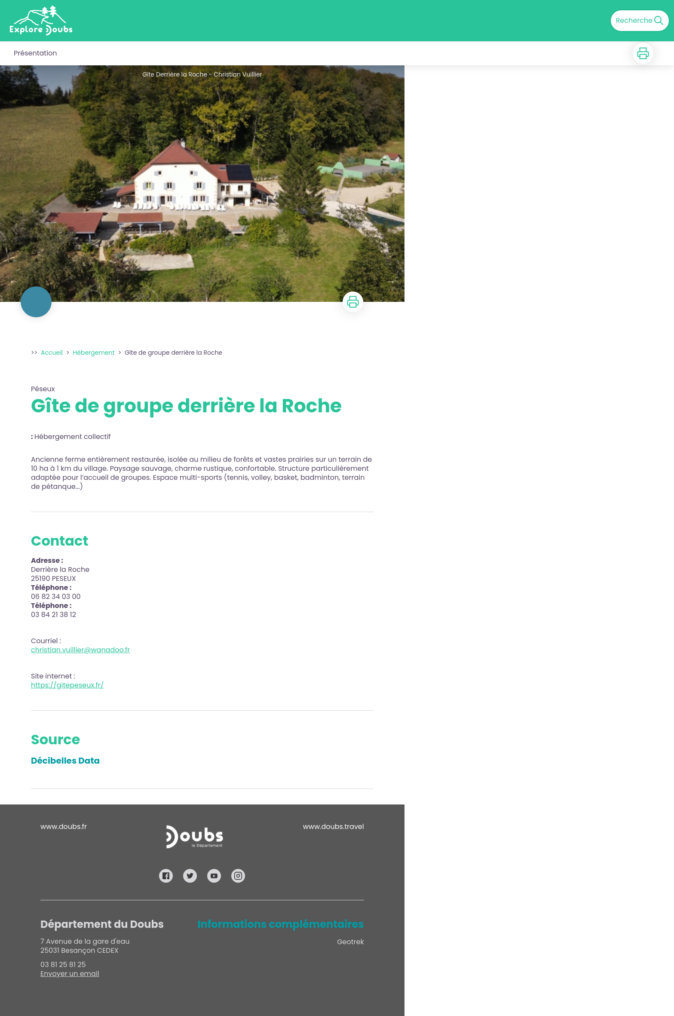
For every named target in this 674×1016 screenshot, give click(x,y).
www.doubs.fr (63, 827)
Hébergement (94, 352)
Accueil (52, 352)
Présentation (35, 53)
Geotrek (350, 942)
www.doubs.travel (333, 827)
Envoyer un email (69, 974)
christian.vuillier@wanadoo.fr (80, 650)
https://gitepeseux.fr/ (67, 685)
